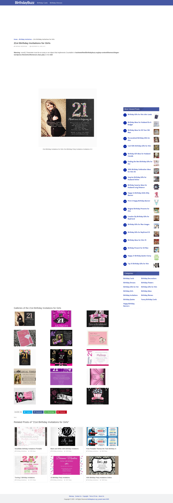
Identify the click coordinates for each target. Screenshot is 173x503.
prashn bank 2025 (103, 499)
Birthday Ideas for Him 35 (137, 240)
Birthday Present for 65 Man (138, 248)
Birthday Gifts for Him (149, 287)
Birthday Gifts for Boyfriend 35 (139, 232)
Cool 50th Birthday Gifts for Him (139, 146)
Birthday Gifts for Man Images (138, 224)
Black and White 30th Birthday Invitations (65, 449)
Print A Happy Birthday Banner (139, 201)
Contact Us (78, 496)
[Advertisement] (80, 22)
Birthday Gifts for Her (131, 287)
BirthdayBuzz (24, 3)
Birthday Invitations (21, 46)
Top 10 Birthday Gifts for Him (138, 264)
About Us (101, 496)
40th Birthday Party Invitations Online (99, 477)
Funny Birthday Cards (149, 299)
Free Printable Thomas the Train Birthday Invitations (104, 449)
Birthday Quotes (129, 299)
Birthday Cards (42, 3)
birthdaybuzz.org (92, 499)
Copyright (85, 496)
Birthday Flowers (147, 283)
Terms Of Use (93, 496)
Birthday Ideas (146, 291)
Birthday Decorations (148, 278)
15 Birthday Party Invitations (60, 477)
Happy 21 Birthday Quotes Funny (139, 256)
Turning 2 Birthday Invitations (25, 477)
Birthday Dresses (56, 3)
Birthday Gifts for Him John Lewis (140, 114)
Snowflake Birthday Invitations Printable (28, 449)
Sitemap (71, 496)
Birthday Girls (128, 291)
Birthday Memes (147, 295)
